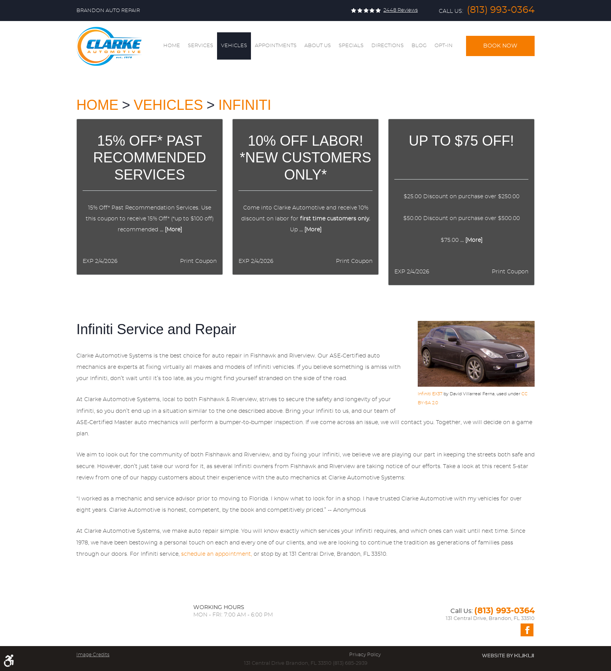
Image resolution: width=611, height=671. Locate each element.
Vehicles (234, 45)
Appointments (276, 45)
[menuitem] (171, 46)
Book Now (500, 46)
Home (171, 45)
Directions (387, 45)
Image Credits (92, 654)
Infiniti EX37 (430, 394)
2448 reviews (400, 10)
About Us (317, 45)
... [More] (170, 229)
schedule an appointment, (216, 554)
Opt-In (443, 45)
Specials (351, 45)
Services (200, 45)
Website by (508, 655)
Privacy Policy (365, 654)
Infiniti (244, 105)
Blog (419, 45)
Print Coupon (198, 261)
